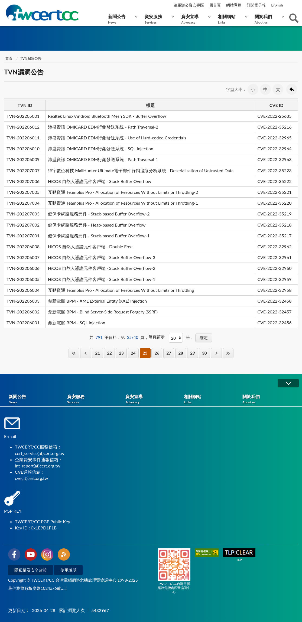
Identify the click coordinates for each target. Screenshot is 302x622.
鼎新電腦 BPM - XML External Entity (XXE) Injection (97, 300)
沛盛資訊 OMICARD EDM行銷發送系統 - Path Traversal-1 (103, 159)
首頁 (8, 58)
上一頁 (85, 353)
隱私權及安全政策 (30, 570)
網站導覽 (233, 5)
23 (121, 353)
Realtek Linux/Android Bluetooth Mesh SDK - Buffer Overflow (107, 116)
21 (97, 353)
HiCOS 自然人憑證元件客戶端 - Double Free (90, 246)
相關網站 (231, 19)
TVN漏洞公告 (30, 58)
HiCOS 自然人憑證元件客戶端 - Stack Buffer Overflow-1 (101, 279)
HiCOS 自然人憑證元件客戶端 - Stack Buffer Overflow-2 (101, 268)
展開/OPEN (288, 383)
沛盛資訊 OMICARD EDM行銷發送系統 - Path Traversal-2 (103, 126)
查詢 (294, 18)
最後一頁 (228, 353)
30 (204, 353)
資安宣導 (194, 19)
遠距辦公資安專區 (189, 5)
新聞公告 (121, 19)
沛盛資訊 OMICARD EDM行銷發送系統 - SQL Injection (100, 148)
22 (109, 353)
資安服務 (158, 19)
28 (180, 353)
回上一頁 (291, 89)
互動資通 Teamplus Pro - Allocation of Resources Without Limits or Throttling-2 (123, 192)
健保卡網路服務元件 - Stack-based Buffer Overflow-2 (99, 213)
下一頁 (216, 353)
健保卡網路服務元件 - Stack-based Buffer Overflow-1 (99, 235)
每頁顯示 (156, 336)
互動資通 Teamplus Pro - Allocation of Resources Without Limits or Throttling (121, 290)
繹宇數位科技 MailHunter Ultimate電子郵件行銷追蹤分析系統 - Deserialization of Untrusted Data (140, 170)
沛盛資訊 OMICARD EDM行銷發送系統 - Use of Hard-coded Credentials (117, 137)
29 (192, 353)
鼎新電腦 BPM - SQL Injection (76, 322)
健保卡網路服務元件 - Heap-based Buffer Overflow (96, 224)
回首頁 (215, 5)
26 (157, 353)
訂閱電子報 (256, 5)
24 (133, 353)
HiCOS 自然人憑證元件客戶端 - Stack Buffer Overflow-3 (101, 257)
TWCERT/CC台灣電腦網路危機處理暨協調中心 (174, 571)
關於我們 (268, 19)
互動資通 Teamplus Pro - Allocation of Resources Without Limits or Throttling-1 (123, 202)
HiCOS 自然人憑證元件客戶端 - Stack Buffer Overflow (99, 181)
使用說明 (68, 570)
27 (169, 353)
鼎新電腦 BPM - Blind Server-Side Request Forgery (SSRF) (103, 311)
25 (145, 353)
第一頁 (74, 353)
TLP (239, 555)
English (277, 5)
